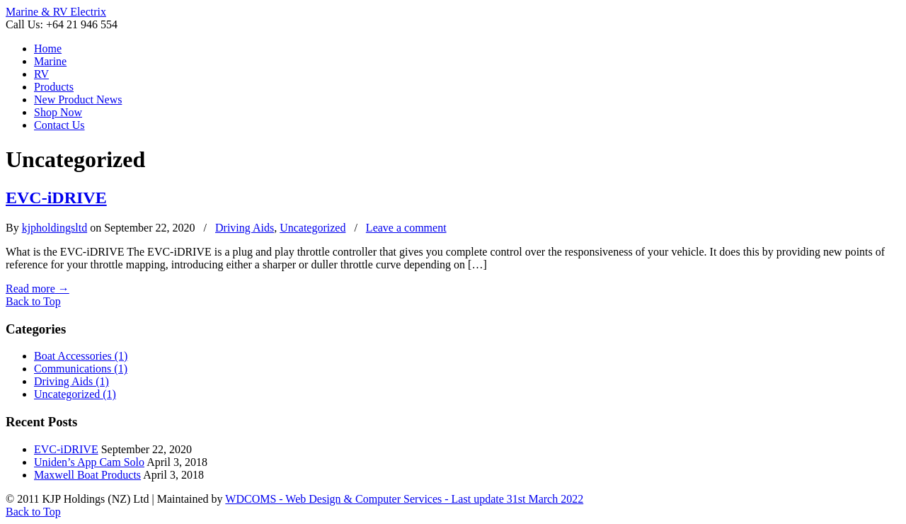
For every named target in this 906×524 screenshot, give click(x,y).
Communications (80, 369)
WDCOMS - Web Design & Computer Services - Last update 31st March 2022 (404, 499)
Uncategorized (312, 228)
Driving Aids (244, 228)
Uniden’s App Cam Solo (89, 462)
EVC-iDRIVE (56, 197)
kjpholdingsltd (54, 228)
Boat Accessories (80, 356)
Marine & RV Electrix (56, 12)
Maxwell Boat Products (87, 475)
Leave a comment (406, 228)
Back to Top (33, 301)
